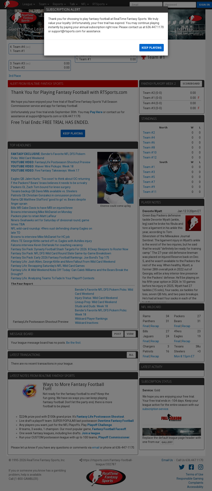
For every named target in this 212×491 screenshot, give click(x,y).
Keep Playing (151, 47)
